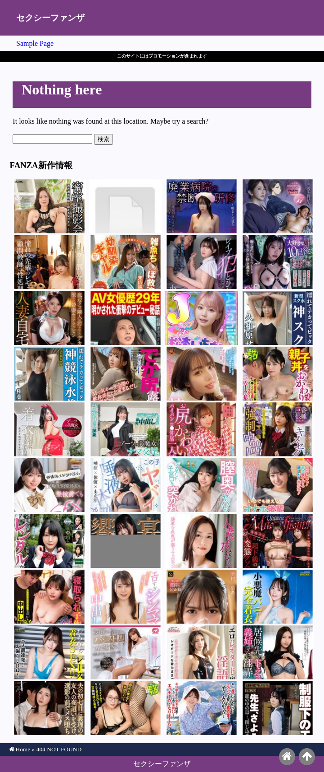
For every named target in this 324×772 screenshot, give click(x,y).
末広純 (125, 262)
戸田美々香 (125, 708)
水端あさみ (201, 652)
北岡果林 (277, 429)
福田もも (201, 374)
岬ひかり (49, 206)
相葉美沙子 (49, 374)
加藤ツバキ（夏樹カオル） (49, 708)
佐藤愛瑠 (49, 597)
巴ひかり (125, 429)
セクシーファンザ (50, 17)
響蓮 (49, 318)
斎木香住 (49, 652)
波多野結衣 (277, 206)
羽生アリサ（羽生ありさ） (49, 541)
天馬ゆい (277, 597)
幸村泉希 (49, 262)
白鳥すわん (125, 374)
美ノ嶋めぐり (277, 708)
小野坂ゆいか (49, 429)
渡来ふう (201, 429)
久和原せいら (277, 318)
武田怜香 (125, 597)
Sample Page (35, 43)
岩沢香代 (277, 374)
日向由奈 (49, 485)
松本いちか (201, 318)
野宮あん (201, 206)
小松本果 (201, 262)
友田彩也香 (125, 652)
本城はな (201, 485)
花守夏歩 (277, 485)
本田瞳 (277, 541)
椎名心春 (125, 485)
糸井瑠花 (125, 206)
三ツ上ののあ (125, 541)
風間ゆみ (125, 318)
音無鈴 (277, 262)
